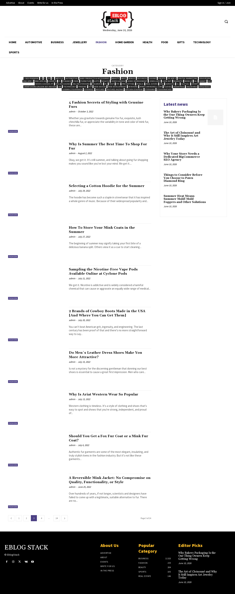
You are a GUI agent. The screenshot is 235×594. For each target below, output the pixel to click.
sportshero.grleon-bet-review (40, 86)
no (209, 81)
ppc (118, 84)
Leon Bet (167, 81)
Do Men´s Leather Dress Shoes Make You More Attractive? (110, 354)
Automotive (71, 78)
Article (59, 78)
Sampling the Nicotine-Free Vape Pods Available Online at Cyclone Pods (107, 271)
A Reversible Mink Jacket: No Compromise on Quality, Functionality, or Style (108, 482)
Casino (153, 78)
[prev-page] (11, 518)
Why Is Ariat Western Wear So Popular (108, 394)
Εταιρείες (89, 89)
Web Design (99, 86)
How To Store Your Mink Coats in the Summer (106, 229)
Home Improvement (137, 81)
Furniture (86, 81)
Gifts (96, 81)
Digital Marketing (188, 78)
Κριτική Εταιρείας (134, 89)
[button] (226, 21)
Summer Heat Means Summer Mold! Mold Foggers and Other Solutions (185, 199)
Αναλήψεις (179, 86)
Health (105, 81)
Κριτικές (100, 89)
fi (59, 81)
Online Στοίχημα (81, 84)
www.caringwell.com (151, 86)
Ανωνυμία (192, 86)
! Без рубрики (31, 78)
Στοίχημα (150, 89)
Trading (82, 86)
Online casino (63, 84)
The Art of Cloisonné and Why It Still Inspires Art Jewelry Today (182, 136)
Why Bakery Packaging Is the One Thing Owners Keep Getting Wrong (184, 114)
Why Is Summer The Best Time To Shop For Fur (108, 146)
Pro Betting (128, 84)
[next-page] (65, 518)
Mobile (188, 81)
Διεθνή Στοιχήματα (72, 89)
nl (196, 81)
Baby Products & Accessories (94, 78)
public (140, 84)
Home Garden (118, 81)
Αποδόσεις (204, 86)
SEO (161, 84)
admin (72, 111)
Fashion (13, 131)
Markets (178, 81)
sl (178, 84)
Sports (195, 84)
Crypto (162, 78)
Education (205, 78)
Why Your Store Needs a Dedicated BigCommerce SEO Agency (182, 157)
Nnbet (203, 81)
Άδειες (168, 86)
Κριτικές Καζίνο (115, 89)
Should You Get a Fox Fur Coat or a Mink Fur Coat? (109, 438)
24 (57, 518)
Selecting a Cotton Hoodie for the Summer (102, 187)
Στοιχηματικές (164, 89)
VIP (90, 86)
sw (60, 86)
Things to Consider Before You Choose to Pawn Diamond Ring (183, 178)
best (124, 78)
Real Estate (151, 84)
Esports (52, 81)
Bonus (132, 78)
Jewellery (155, 81)
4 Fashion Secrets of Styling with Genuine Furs (101, 104)
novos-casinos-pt (44, 84)
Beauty (115, 78)
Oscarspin (97, 84)
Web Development (117, 86)
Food (76, 81)
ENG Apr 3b (40, 81)
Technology (70, 86)
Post (112, 84)
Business (142, 78)
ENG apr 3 (27, 81)
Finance (67, 81)
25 (49, 78)
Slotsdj (185, 84)
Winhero (133, 86)
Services (170, 84)
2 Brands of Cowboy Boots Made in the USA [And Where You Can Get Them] (107, 313)
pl (106, 84)
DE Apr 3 (172, 78)
